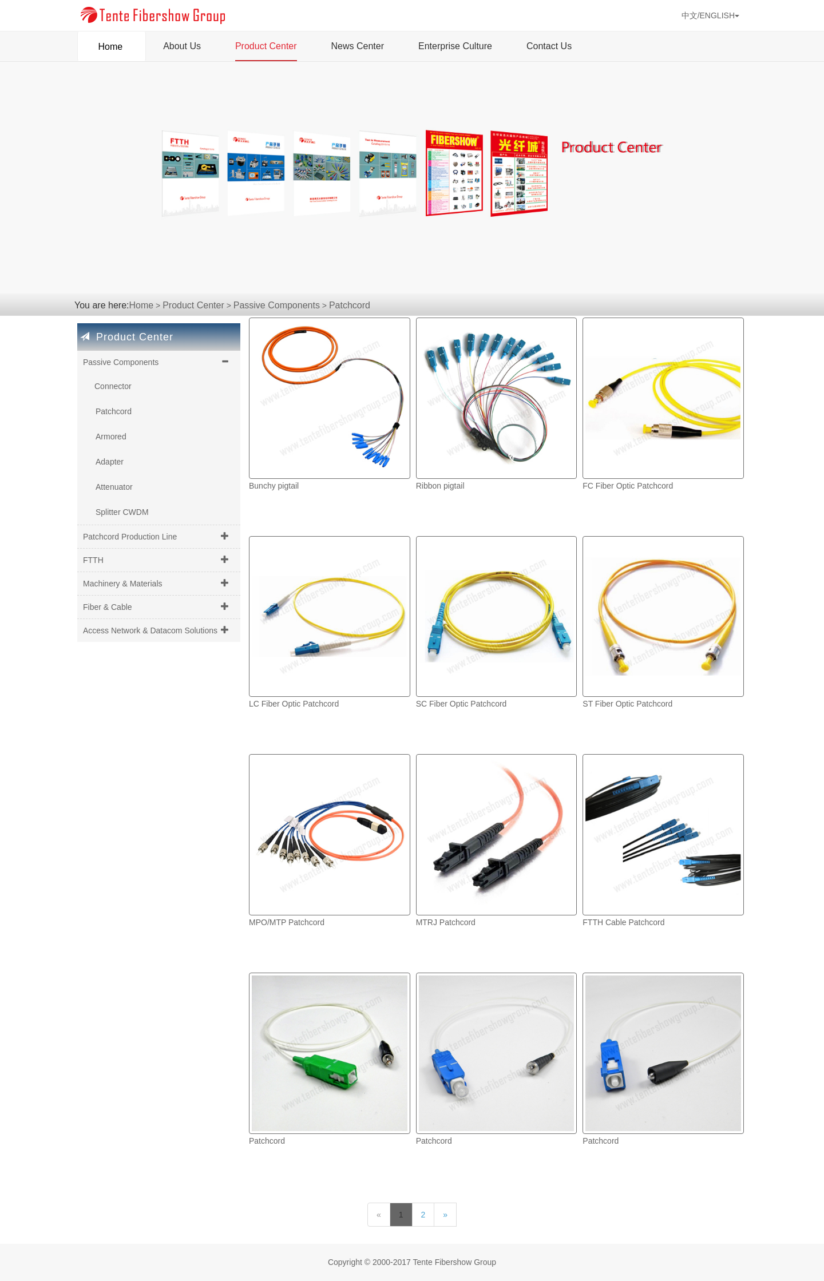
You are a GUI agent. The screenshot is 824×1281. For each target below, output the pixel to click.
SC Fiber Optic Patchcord (461, 703)
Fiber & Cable (107, 607)
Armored (111, 436)
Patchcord (349, 305)
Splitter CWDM (122, 512)
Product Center (266, 46)
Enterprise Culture (455, 46)
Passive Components (276, 305)
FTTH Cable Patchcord (623, 922)
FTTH (93, 560)
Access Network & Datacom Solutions (150, 630)
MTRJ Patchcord (446, 922)
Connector (113, 386)
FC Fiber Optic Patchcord (628, 485)
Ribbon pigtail (440, 485)
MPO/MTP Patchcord (286, 922)
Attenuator (114, 486)
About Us (182, 46)
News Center (357, 46)
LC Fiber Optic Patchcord (294, 703)
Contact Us (549, 46)
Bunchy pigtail (274, 485)
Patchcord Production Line (130, 536)
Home (112, 43)
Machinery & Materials (123, 583)
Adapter (110, 461)
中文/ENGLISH (710, 15)
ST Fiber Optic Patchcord (627, 703)
